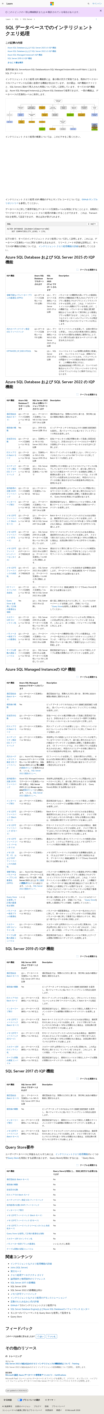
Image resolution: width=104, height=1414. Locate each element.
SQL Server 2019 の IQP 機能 (20, 58)
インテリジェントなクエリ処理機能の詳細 (31, 1263)
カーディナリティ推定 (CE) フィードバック (25, 1200)
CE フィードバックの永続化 (11, 590)
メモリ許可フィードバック (24, 1293)
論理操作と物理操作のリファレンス (28, 1278)
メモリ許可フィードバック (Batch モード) (13, 1022)
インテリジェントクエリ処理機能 (71, 1154)
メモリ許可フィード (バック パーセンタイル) (11, 554)
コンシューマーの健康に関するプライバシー (21, 1410)
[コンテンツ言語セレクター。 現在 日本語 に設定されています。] (7, 1400)
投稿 (47, 1406)
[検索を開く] (88, 3)
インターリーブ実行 (15, 1210)
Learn (8, 19)
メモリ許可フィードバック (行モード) (12, 1036)
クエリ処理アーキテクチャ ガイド (27, 1275)
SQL (16, 19)
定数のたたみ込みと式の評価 (25, 1301)
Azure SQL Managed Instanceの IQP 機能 (25, 54)
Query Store (57, 606)
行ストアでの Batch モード (11, 455)
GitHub (14, 1305)
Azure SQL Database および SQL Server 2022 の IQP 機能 (32, 51)
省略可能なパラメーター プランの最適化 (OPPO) (12, 877)
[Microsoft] (52, 3)
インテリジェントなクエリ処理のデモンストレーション (38, 1297)
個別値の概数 (12, 986)
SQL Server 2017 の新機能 (23, 1282)
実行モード (16, 1271)
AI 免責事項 (7, 1406)
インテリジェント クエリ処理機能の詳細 (58, 246)
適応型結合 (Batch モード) (11, 417)
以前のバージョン (23, 1406)
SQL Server (27, 19)
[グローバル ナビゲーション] (2, 3)
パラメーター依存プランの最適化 (11, 636)
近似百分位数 (12, 1189)
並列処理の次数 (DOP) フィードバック (23, 1205)
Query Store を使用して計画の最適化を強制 (11, 606)
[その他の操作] (96, 19)
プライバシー (57, 1406)
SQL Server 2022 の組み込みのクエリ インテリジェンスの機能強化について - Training (42, 1363)
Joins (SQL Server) (19, 1267)
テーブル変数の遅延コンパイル (11, 653)
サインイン (97, 3)
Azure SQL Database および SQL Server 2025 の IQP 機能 (32, 47)
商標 (58, 1410)
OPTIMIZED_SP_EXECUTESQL (19, 351)
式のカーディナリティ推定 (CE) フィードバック (12, 762)
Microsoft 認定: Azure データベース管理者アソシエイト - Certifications (35, 1375)
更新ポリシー (27, 767)
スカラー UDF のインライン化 (11, 620)
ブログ (36, 1406)
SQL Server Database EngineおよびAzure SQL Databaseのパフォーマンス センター (50, 1309)
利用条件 (49, 1410)
